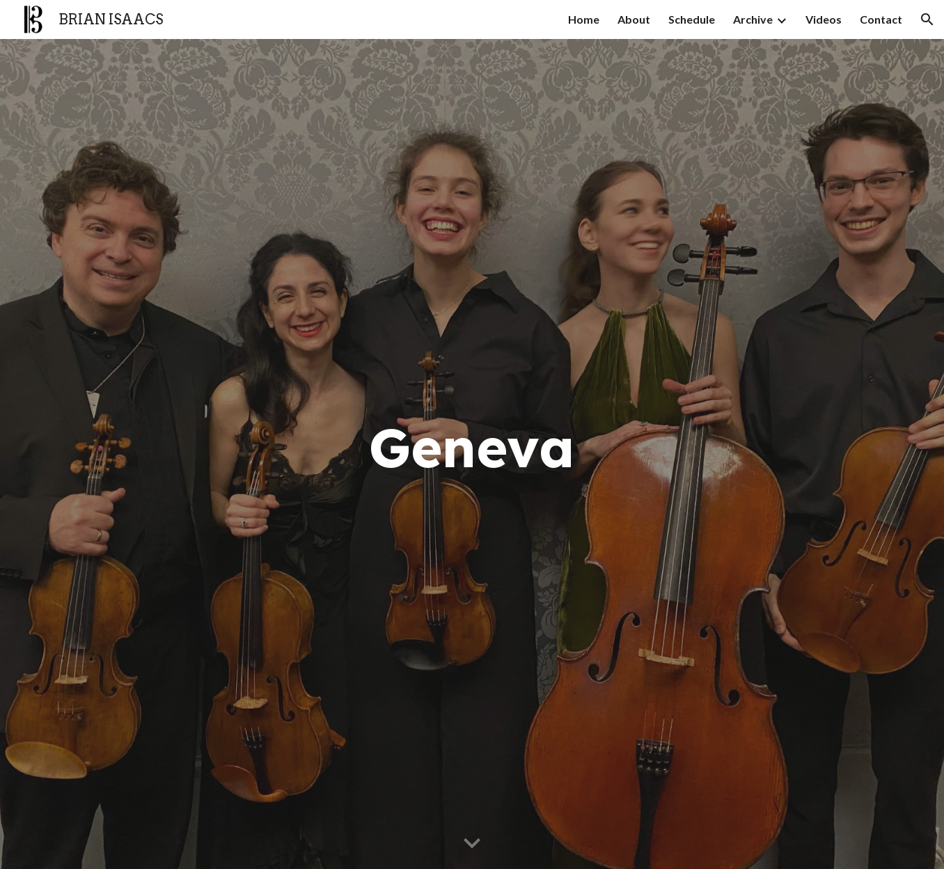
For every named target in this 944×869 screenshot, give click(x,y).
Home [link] (583, 19)
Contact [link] (881, 19)
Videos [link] (823, 19)
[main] (472, 454)
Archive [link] (753, 19)
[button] (927, 19)
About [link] (633, 19)
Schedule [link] (691, 19)
